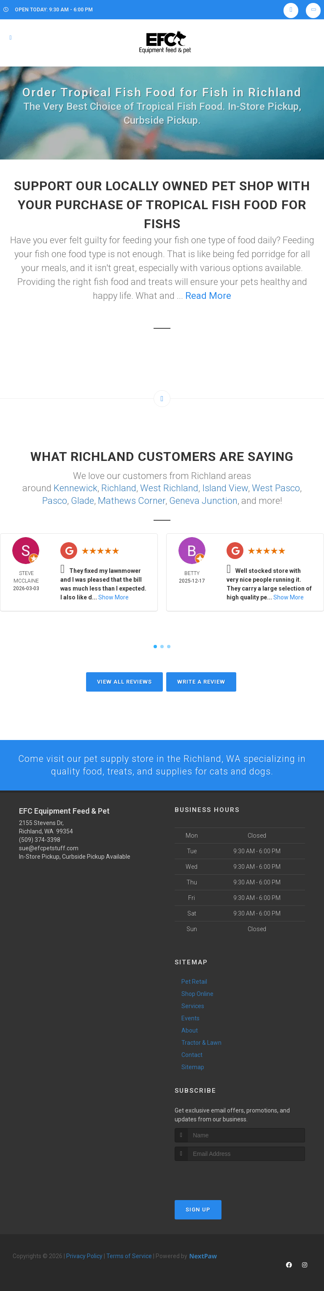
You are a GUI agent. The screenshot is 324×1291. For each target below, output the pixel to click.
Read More (208, 295)
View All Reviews (124, 681)
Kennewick (75, 487)
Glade (82, 500)
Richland (118, 487)
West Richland (169, 487)
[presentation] (220, 1176)
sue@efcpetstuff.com (48, 847)
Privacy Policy (84, 1255)
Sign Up (198, 1209)
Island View (225, 487)
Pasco (54, 500)
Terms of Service (129, 1255)
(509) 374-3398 (39, 839)
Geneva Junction (203, 500)
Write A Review (201, 681)
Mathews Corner (131, 500)
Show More (113, 596)
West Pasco (276, 487)
